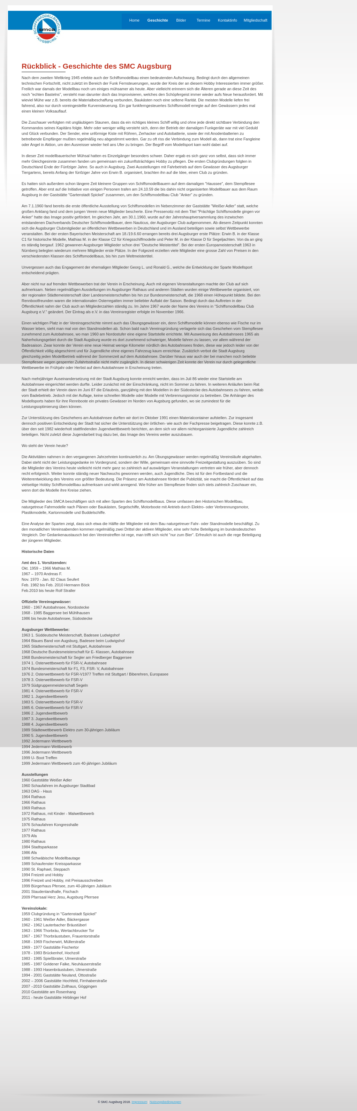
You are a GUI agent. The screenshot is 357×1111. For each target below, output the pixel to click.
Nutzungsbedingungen (165, 1102)
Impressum (139, 1102)
